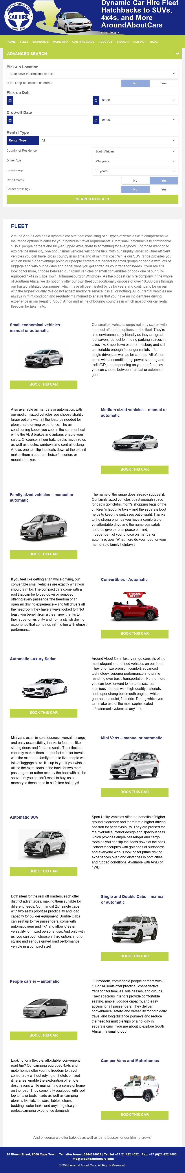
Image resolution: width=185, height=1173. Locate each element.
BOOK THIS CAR (43, 384)
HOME (12, 41)
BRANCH (123, 41)
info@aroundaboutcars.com (92, 1158)
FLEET (24, 41)
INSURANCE (41, 41)
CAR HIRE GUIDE (83, 41)
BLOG (154, 41)
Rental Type (18, 140)
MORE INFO (60, 41)
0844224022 (92, 1154)
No (135, 83)
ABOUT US (105, 41)
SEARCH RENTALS (92, 199)
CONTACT (139, 41)
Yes (164, 83)
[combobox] (92, 74)
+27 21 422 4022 (127, 1154)
